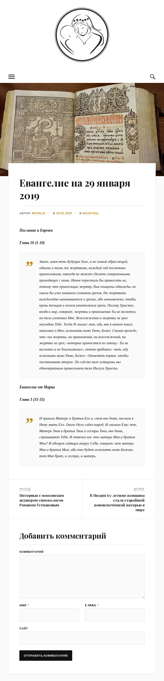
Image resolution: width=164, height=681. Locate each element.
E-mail (92, 605)
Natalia (38, 213)
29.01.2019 (64, 213)
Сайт (23, 628)
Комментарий (31, 551)
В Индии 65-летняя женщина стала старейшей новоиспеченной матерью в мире (117, 502)
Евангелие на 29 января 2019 (74, 188)
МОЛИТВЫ (90, 213)
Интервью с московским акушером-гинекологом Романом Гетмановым (41, 500)
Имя (24, 605)
